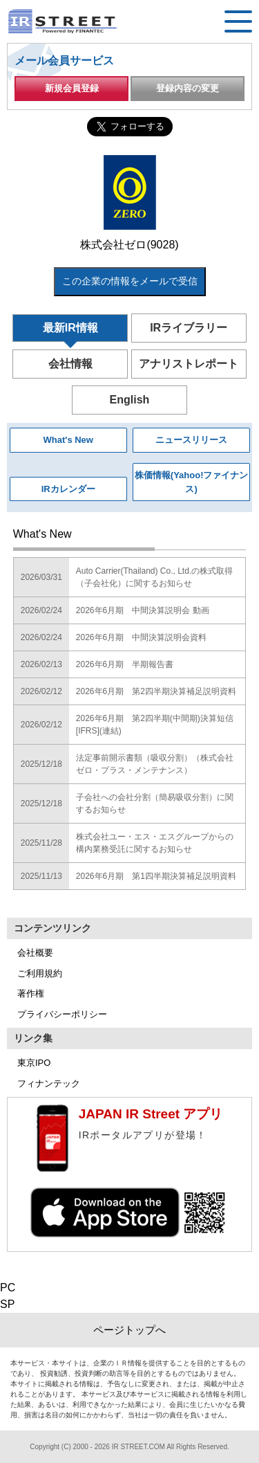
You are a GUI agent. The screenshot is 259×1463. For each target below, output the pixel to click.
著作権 (30, 993)
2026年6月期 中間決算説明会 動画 (142, 610)
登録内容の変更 (187, 88)
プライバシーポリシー (62, 1014)
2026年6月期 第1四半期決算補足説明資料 (156, 876)
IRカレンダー (68, 489)
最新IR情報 (70, 328)
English (130, 400)
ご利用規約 (39, 973)
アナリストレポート (188, 364)
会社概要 (35, 952)
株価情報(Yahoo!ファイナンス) (192, 482)
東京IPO (33, 1062)
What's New (68, 440)
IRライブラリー (188, 328)
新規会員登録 (72, 88)
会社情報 (70, 364)
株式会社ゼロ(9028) (129, 245)
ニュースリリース (191, 440)
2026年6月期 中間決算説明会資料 (141, 637)
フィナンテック (48, 1083)
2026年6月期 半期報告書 (124, 664)
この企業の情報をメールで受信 (130, 281)
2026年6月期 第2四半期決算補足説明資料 (156, 691)
